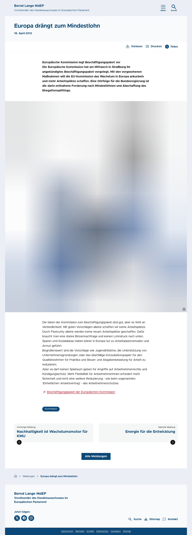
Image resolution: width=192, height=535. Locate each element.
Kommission (51, 409)
